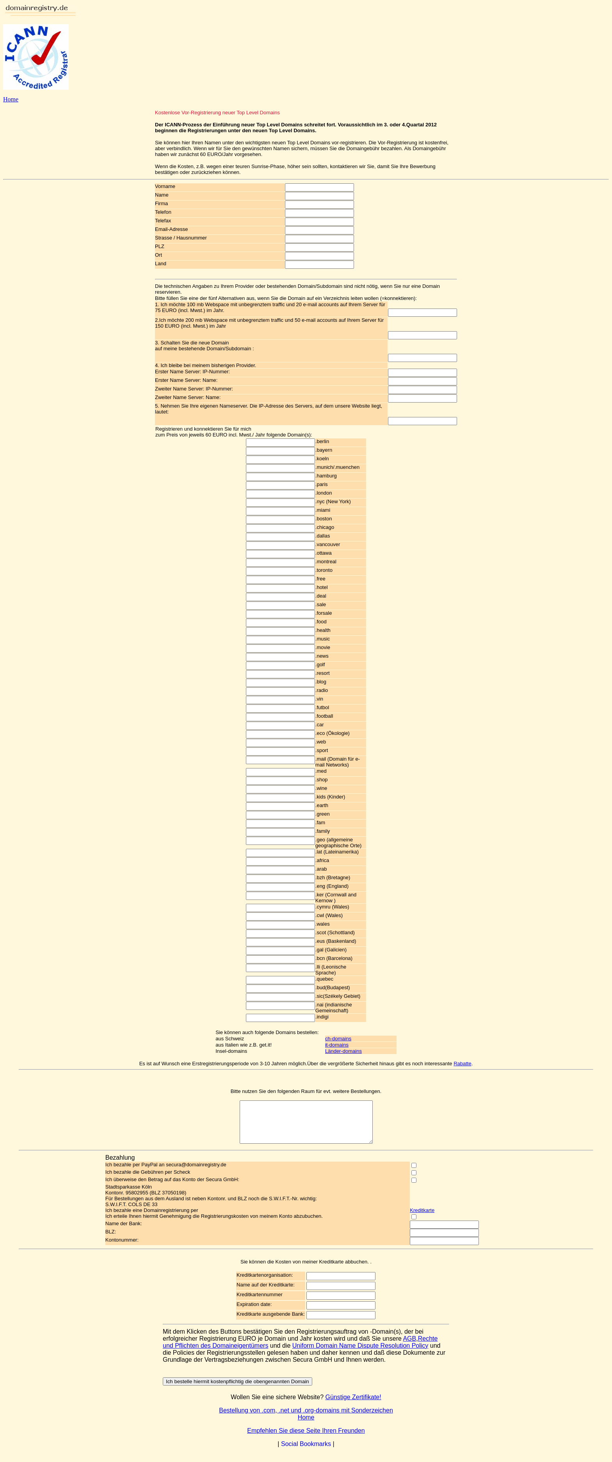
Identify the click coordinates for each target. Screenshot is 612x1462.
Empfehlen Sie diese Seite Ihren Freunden (306, 1438)
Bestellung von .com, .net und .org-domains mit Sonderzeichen (306, 1418)
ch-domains (338, 1038)
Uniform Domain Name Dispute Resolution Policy (360, 1353)
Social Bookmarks (306, 1452)
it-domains (337, 1045)
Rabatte (462, 1063)
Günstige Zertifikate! (353, 1405)
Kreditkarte (422, 1218)
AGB (409, 1346)
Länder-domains (343, 1051)
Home (10, 99)
